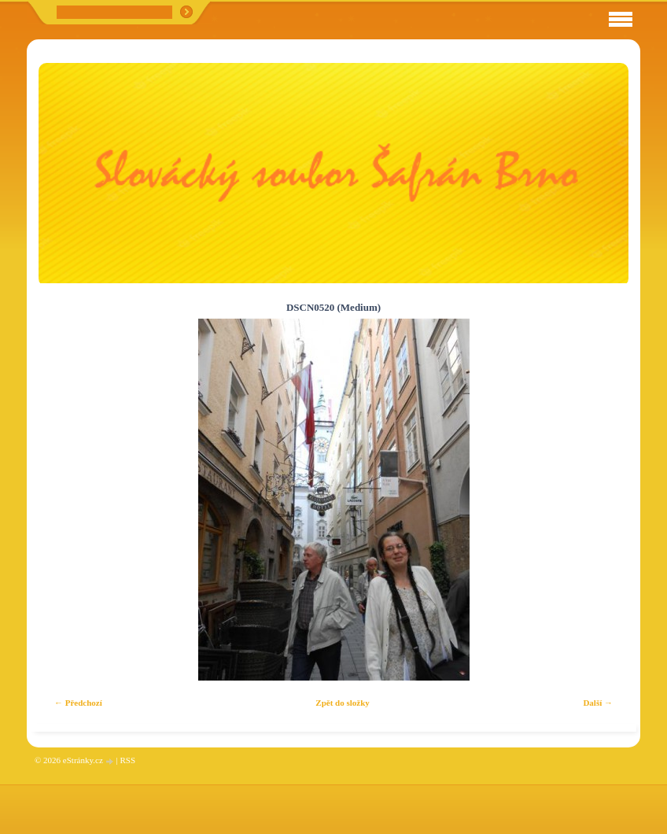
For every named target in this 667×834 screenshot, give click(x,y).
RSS (127, 760)
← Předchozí (78, 702)
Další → (598, 702)
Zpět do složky (342, 702)
